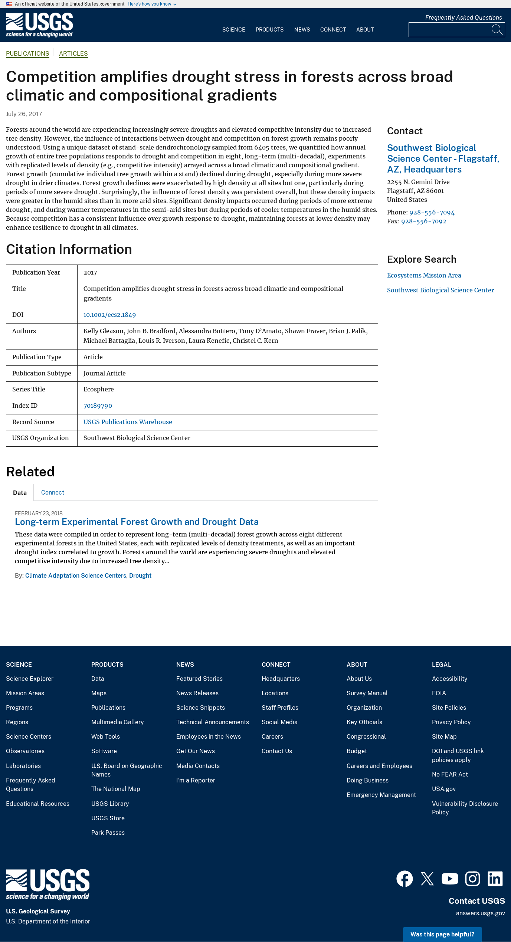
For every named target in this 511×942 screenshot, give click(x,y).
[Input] (457, 29)
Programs (19, 707)
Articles (73, 53)
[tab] (20, 492)
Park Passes (108, 832)
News (302, 30)
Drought (140, 575)
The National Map (115, 788)
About (365, 30)
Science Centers (28, 736)
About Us (359, 678)
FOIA (439, 693)
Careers (272, 736)
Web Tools (105, 736)
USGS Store (108, 818)
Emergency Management (381, 794)
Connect (333, 30)
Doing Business (368, 780)
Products (270, 30)
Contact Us (277, 751)
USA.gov (444, 788)
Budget (357, 751)
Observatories (25, 751)
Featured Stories (199, 678)
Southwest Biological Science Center (440, 290)
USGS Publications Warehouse (127, 422)
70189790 (97, 405)
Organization (364, 707)
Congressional (366, 736)
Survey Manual (367, 693)
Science (233, 30)
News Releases (197, 693)
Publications (27, 53)
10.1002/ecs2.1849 (109, 314)
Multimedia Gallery (117, 722)
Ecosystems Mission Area (424, 275)
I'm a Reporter (195, 780)
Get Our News (195, 751)
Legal (441, 664)
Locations (275, 693)
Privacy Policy (451, 722)
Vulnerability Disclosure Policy (465, 808)
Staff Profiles (280, 707)
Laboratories (23, 765)
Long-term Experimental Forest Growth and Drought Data (137, 521)
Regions (17, 722)
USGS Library (110, 803)
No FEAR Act (450, 774)
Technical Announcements (212, 722)
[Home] (39, 35)
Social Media (280, 722)
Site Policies (449, 707)
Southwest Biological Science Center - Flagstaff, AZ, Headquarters (443, 158)
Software (104, 751)
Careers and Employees (379, 765)
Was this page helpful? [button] (442, 934)
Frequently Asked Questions (463, 17)
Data (97, 678)
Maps (99, 693)
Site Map (444, 736)
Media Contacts (198, 765)
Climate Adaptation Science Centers (75, 575)
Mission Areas (25, 693)
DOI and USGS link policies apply (458, 756)
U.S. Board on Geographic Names (126, 770)
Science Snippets (200, 707)
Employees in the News (208, 736)
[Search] (497, 29)
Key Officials (364, 722)
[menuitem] (233, 25)
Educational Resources (37, 803)
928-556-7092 (423, 221)
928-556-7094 (432, 212)
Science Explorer (29, 678)
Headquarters (281, 678)
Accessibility (450, 678)
